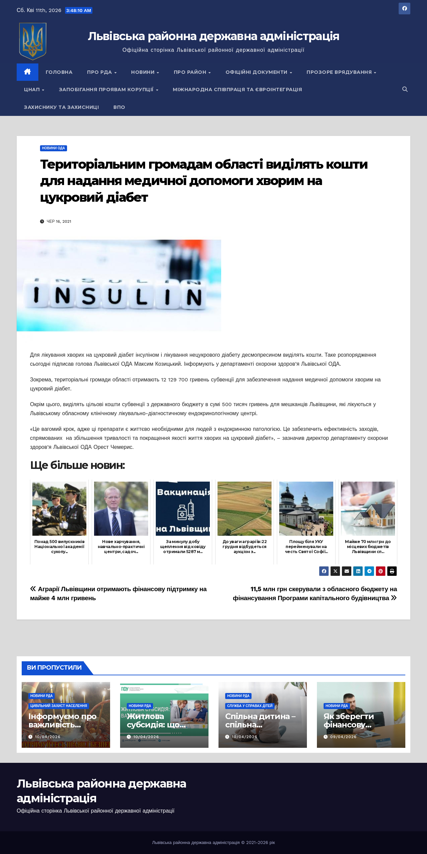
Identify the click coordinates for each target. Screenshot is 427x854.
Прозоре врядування (340, 72)
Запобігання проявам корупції (107, 90)
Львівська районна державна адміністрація (214, 36)
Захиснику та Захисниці (61, 107)
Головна (59, 72)
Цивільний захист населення (58, 706)
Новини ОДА (53, 148)
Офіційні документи (257, 72)
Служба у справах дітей (250, 706)
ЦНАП (32, 90)
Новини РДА (41, 696)
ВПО (119, 107)
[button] (405, 89)
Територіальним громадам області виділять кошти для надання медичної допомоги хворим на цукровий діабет (204, 180)
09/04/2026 (343, 736)
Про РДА (100, 72)
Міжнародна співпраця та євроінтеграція (237, 90)
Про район (191, 72)
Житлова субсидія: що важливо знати (157, 724)
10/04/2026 (48, 736)
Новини (143, 72)
